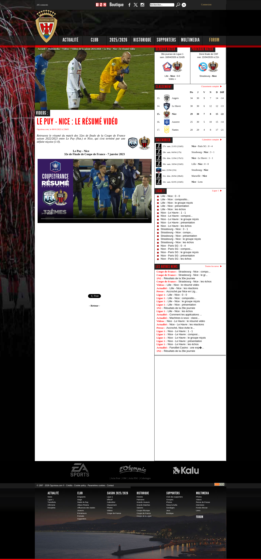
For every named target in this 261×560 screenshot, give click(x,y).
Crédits (69, 485)
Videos (110, 511)
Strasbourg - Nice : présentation (179, 235)
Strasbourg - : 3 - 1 (203, 152)
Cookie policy (80, 485)
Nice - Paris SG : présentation (178, 255)
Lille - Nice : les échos (173, 209)
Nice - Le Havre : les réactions (187, 324)
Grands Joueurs (143, 502)
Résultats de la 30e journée (179, 278)
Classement (112, 505)
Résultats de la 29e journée (179, 308)
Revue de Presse (203, 502)
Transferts (52, 502)
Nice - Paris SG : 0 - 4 (173, 245)
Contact (110, 485)
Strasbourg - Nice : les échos (177, 242)
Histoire (140, 497)
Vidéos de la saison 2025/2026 (86, 48)
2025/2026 (118, 40)
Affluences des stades (86, 508)
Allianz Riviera (83, 505)
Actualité (71, 40)
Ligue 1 (160, 191)
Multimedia (190, 40)
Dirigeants (81, 497)
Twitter (135, 7)
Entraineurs (82, 513)
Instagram (142, 7)
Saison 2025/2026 (117, 493)
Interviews (200, 505)
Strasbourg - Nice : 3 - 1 (174, 229)
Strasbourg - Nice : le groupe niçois (181, 238)
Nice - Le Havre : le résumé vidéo (186, 321)
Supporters (166, 40)
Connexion (206, 4)
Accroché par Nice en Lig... (181, 291)
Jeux (168, 511)
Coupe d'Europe (143, 511)
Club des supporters (174, 497)
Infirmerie (51, 505)
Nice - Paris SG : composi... (176, 248)
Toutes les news (212, 266)
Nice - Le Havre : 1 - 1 (173, 212)
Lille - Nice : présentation (175, 205)
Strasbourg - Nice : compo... (177, 232)
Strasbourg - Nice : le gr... (193, 274)
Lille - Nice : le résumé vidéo (183, 284)
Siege (79, 500)
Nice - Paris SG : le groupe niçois (179, 252)
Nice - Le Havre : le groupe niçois (180, 219)
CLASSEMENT (164, 86)
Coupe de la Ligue (144, 516)
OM (124, 478)
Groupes (169, 500)
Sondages (170, 508)
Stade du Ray (82, 502)
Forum (214, 40)
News (50, 497)
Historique (142, 40)
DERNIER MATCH (165, 49)
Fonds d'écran (202, 508)
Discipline (51, 508)
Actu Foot (115, 478)
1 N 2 (101, 7)
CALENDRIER (163, 140)
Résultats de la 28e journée (179, 350)
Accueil (41, 48)
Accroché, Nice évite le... (180, 327)
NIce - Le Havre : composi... (177, 215)
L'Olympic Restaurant (132, 470)
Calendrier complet (210, 139)
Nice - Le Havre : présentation (178, 222)
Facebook (128, 7)
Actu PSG (133, 478)
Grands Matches (143, 505)
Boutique (116, 7)
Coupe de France (114, 513)
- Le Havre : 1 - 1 (202, 158)
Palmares (140, 500)
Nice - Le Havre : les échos (176, 225)
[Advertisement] (154, 22)
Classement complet (210, 86)
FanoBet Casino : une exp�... (187, 347)
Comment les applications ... (186, 314)
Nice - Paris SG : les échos (176, 258)
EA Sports (80, 470)
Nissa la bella (171, 505)
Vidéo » (172, 79)
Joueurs (80, 511)
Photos (110, 508)
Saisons (140, 508)
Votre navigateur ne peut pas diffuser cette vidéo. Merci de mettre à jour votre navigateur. (95, 191)
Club (94, 40)
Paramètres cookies (96, 485)
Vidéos (65, 48)
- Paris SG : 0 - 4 (202, 146)
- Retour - (94, 305)
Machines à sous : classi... (185, 317)
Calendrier (111, 502)
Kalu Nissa (186, 470)
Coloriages (145, 478)
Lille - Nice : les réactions (184, 288)
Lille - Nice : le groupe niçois (177, 202)
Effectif (110, 500)
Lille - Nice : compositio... (175, 199)
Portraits (80, 516)
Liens (198, 511)
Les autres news (167, 266)
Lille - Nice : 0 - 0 (170, 196)
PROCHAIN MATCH (202, 49)
